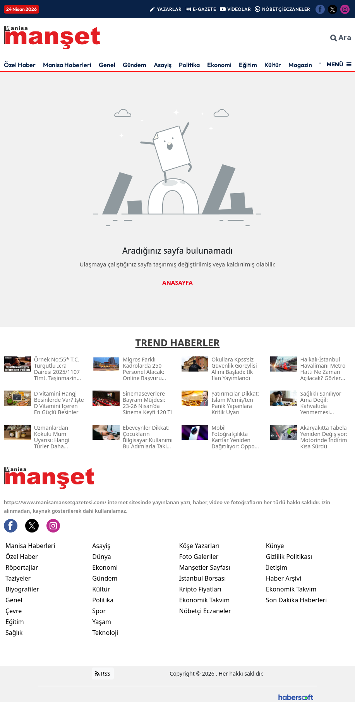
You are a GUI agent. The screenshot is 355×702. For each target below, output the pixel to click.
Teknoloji (105, 632)
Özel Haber (20, 65)
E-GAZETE (204, 9)
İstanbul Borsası (202, 578)
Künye (275, 545)
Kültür (272, 65)
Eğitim (248, 65)
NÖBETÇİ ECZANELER (286, 9)
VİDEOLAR (239, 9)
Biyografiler (22, 589)
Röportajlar (21, 567)
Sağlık (13, 632)
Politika (189, 65)
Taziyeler (18, 578)
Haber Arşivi (283, 578)
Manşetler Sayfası (204, 567)
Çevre (13, 611)
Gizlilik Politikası (289, 556)
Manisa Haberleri (67, 65)
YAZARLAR (169, 9)
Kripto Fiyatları (200, 589)
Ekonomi (219, 65)
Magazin (300, 65)
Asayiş (162, 65)
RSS (102, 673)
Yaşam (101, 621)
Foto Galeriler (199, 556)
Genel (107, 65)
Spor (99, 611)
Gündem (134, 65)
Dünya (101, 556)
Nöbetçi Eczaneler (205, 611)
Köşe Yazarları (199, 545)
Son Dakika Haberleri (296, 600)
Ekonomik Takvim (204, 600)
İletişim (276, 567)
